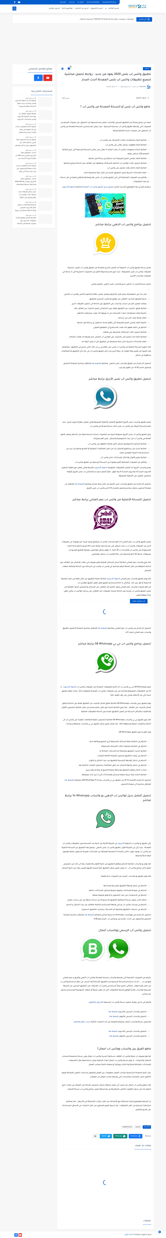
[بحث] (14, 9)
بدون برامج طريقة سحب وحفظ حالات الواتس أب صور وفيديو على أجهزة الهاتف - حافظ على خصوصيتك (27, 195)
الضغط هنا (96, 364)
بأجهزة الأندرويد (69, 187)
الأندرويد (121, 844)
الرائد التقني (128, 1235)
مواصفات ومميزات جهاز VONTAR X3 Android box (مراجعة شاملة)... (106, 19)
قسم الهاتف (113, 8)
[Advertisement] (83, 44)
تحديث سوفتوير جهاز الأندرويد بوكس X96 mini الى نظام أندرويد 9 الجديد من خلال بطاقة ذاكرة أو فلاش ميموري (25, 156)
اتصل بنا (81, 2)
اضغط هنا (113, 1012)
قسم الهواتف (127, 1127)
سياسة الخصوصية (109, 2)
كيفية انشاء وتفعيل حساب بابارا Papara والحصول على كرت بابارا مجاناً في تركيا (26, 169)
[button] (135, 1136)
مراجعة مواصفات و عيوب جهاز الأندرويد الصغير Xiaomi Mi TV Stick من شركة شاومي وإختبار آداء (25, 208)
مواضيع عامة (67, 8)
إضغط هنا (113, 1017)
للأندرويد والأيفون (96, 1002)
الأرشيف (63, 2)
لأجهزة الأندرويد (100, 468)
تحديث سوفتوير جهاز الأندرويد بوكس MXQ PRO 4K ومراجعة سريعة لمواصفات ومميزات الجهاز (25, 182)
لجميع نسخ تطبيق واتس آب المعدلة (98, 187)
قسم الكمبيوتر (97, 8)
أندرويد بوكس (54, 8)
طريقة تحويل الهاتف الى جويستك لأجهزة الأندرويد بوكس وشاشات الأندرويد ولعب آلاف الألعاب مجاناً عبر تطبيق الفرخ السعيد (25, 117)
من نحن (71, 2)
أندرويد (147, 68)
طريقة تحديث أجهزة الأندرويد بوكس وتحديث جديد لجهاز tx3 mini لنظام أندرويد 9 (25, 103)
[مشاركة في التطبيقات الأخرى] (95, 1136)
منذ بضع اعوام (30, 98)
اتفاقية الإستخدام (93, 2)
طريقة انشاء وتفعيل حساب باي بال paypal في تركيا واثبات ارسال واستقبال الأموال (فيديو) (25, 130)
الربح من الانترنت (82, 8)
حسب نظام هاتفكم (82, 1022)
